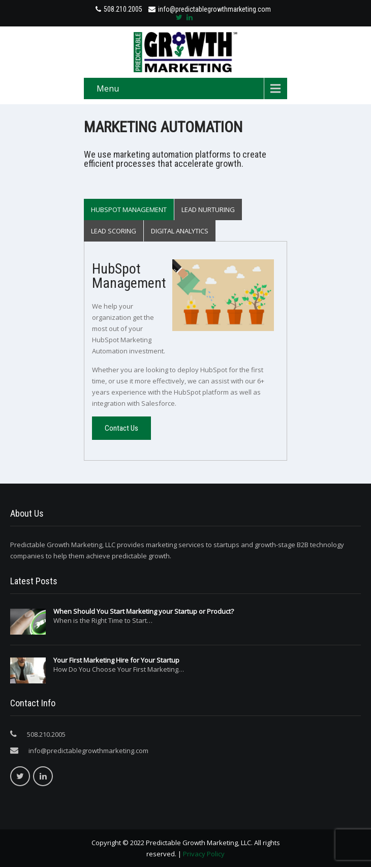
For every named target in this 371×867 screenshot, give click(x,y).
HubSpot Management (129, 209)
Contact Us (121, 428)
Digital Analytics (179, 230)
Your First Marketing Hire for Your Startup (116, 660)
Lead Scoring (113, 230)
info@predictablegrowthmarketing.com (209, 9)
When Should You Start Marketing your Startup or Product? (143, 611)
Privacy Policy (204, 853)
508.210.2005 (123, 9)
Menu (108, 88)
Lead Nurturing (208, 209)
